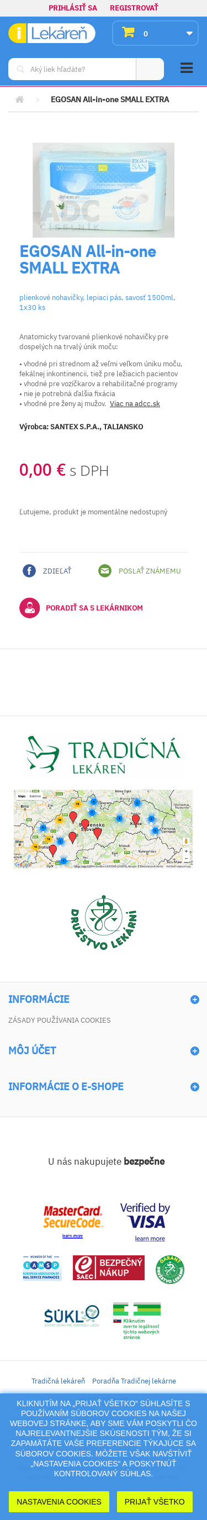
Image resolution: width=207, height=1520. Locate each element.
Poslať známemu (139, 570)
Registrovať (134, 8)
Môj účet (32, 1051)
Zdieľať (47, 570)
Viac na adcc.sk (135, 403)
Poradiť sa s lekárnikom (81, 607)
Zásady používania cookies (59, 1020)
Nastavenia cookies (59, 1501)
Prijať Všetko (155, 1501)
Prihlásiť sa (73, 8)
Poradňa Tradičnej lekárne (134, 1381)
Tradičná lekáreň (58, 1381)
